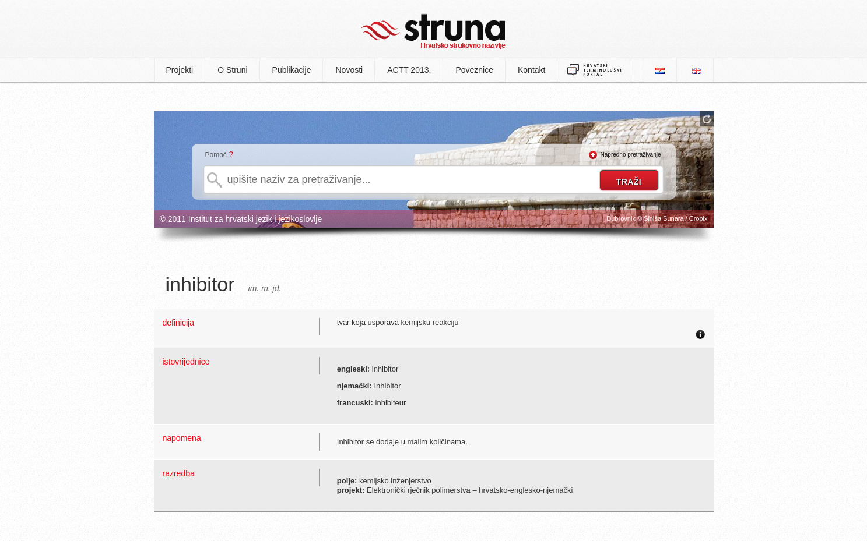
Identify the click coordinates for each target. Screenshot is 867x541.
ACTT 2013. (409, 70)
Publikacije (291, 70)
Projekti (180, 70)
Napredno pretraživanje (631, 154)
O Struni (232, 70)
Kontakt (531, 70)
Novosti (349, 70)
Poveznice (474, 70)
